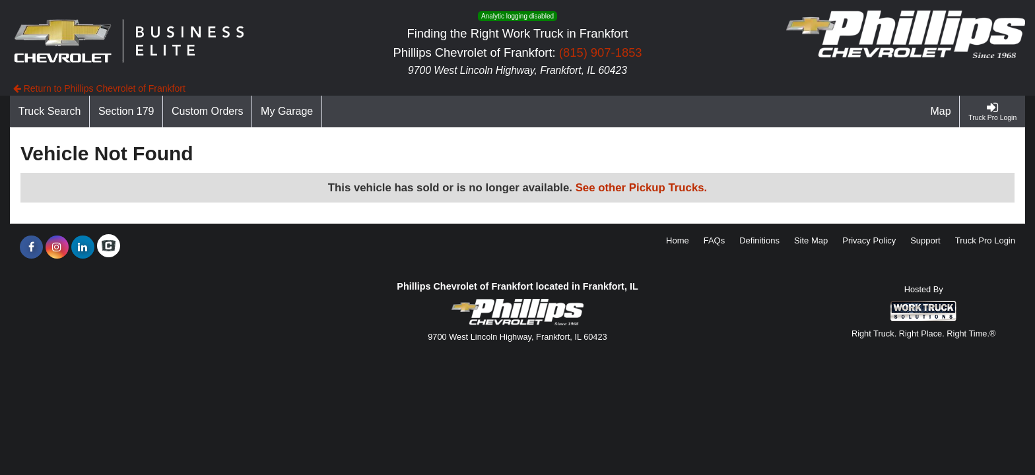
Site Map (811, 240)
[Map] (941, 111)
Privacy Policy (869, 240)
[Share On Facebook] (31, 247)
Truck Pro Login (985, 240)
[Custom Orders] (207, 111)
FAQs (714, 240)
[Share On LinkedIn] (82, 247)
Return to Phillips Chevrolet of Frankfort (99, 88)
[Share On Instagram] (57, 247)
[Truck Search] (50, 111)
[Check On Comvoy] (108, 247)
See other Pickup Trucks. (642, 187)
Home (677, 240)
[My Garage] (287, 111)
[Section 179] (126, 111)
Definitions (759, 240)
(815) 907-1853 (600, 52)
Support (925, 240)
